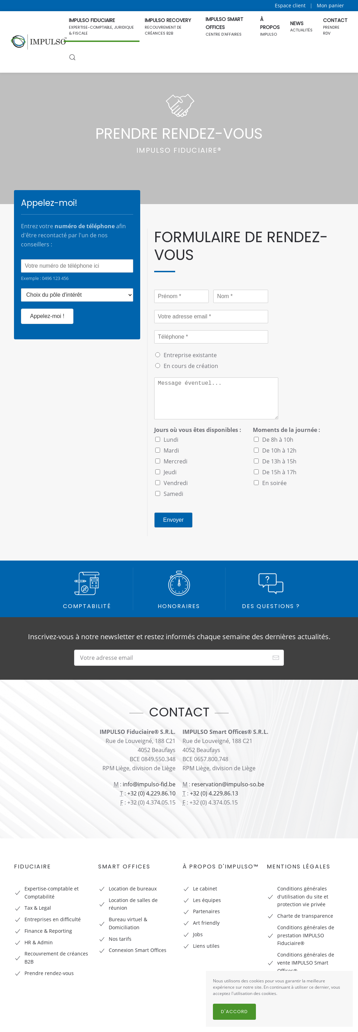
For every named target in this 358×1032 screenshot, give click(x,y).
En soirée (274, 483)
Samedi (173, 494)
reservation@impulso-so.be (228, 784)
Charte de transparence (305, 915)
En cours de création (191, 366)
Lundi (171, 439)
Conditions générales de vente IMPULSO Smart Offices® (305, 962)
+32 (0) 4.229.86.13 (214, 793)
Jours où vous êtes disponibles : (197, 430)
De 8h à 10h (277, 439)
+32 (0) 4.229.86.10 (151, 793)
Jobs (198, 934)
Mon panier (330, 5)
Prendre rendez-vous (49, 973)
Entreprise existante (190, 355)
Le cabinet (205, 888)
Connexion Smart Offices (137, 950)
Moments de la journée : (286, 430)
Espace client (290, 5)
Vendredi (176, 483)
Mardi (171, 450)
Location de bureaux (133, 888)
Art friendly (206, 922)
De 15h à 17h (279, 472)
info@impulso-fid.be (149, 784)
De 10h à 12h (279, 450)
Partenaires (206, 911)
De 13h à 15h (279, 461)
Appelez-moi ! (47, 316)
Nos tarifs (120, 939)
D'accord (234, 1011)
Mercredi (175, 461)
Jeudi (170, 472)
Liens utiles (206, 946)
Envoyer (173, 520)
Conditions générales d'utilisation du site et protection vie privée (302, 896)
